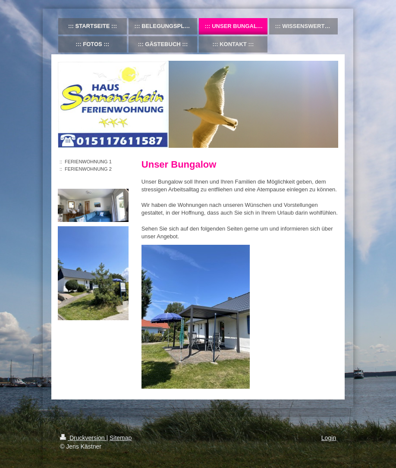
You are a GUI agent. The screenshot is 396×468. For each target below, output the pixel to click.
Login (328, 437)
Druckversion (83, 437)
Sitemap (121, 437)
